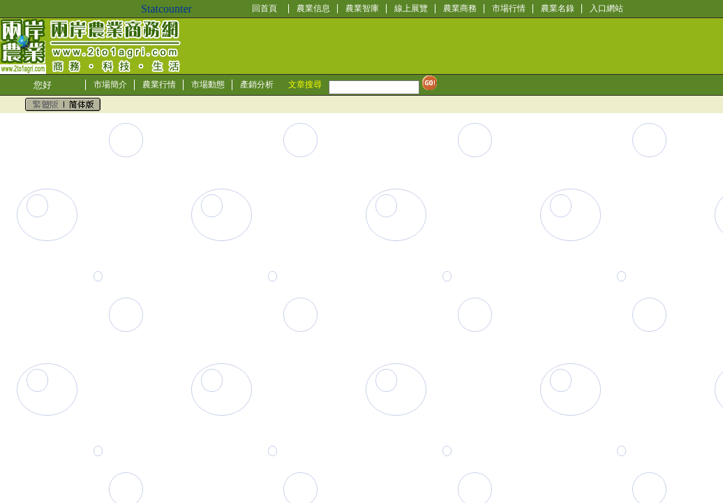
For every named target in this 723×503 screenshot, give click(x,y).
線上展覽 (411, 8)
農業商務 (460, 8)
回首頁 (264, 8)
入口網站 (606, 8)
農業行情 (159, 84)
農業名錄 (557, 8)
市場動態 (208, 84)
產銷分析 (257, 84)
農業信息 (313, 8)
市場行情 (509, 8)
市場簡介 (110, 84)
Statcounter (166, 9)
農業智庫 (362, 8)
